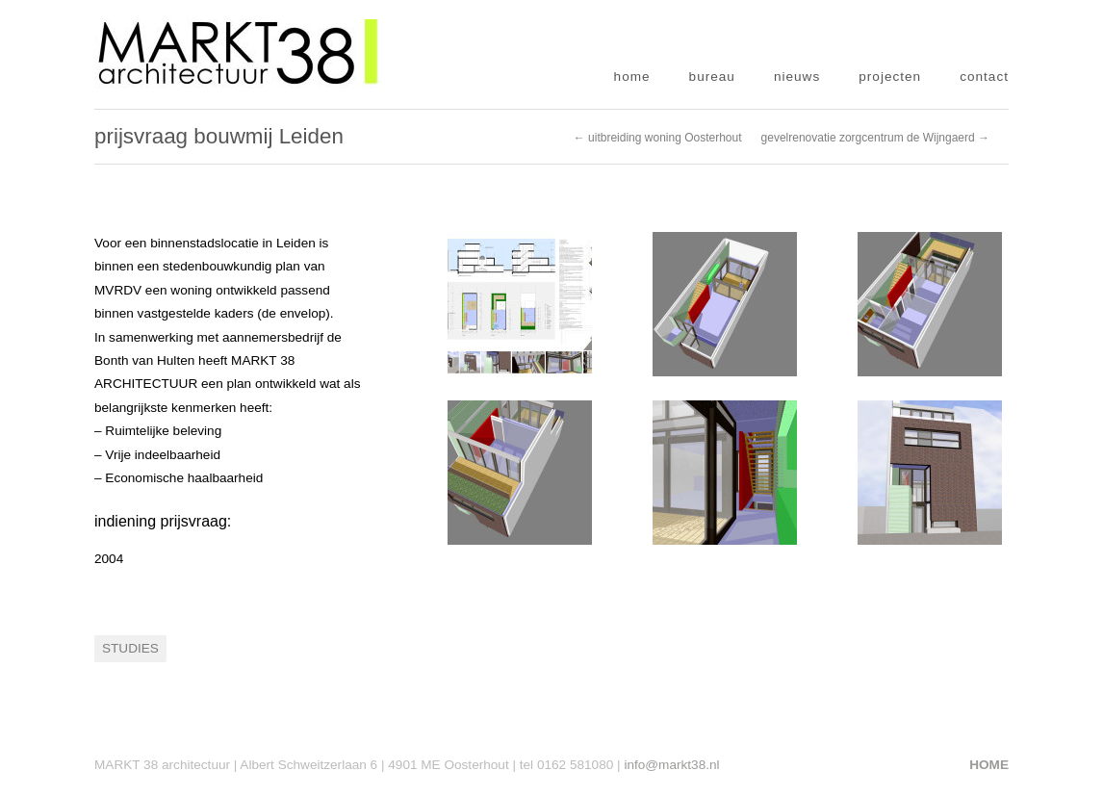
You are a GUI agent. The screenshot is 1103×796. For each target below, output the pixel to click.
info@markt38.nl (671, 764)
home (632, 76)
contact (984, 76)
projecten (890, 76)
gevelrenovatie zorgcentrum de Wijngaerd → (875, 137)
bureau (712, 76)
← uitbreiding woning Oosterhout (658, 137)
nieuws (797, 76)
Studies (130, 648)
